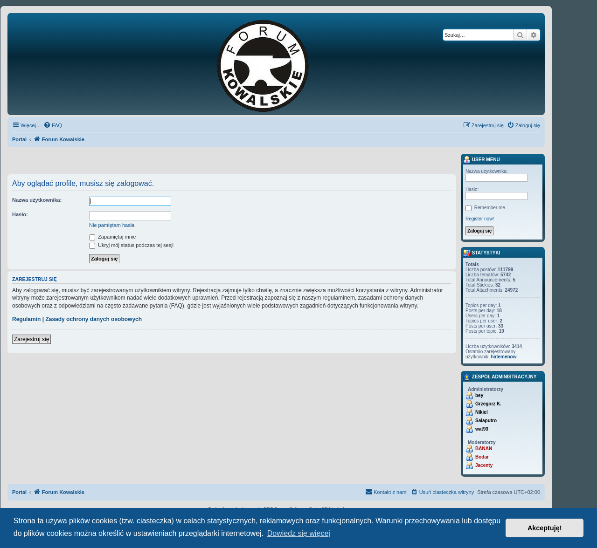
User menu (481, 160)
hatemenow (503, 356)
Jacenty (484, 465)
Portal (19, 139)
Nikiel (481, 412)
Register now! (479, 218)
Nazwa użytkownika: (37, 200)
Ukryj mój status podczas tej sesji (131, 245)
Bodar (482, 456)
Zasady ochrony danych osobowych (93, 319)
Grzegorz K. (488, 403)
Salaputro (486, 420)
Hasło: (20, 214)
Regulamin (26, 319)
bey (479, 395)
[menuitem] (52, 125)
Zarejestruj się (31, 339)
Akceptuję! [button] (545, 528)
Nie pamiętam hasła (111, 225)
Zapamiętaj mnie (112, 237)
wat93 (481, 429)
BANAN (483, 448)
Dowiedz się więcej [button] (298, 533)
